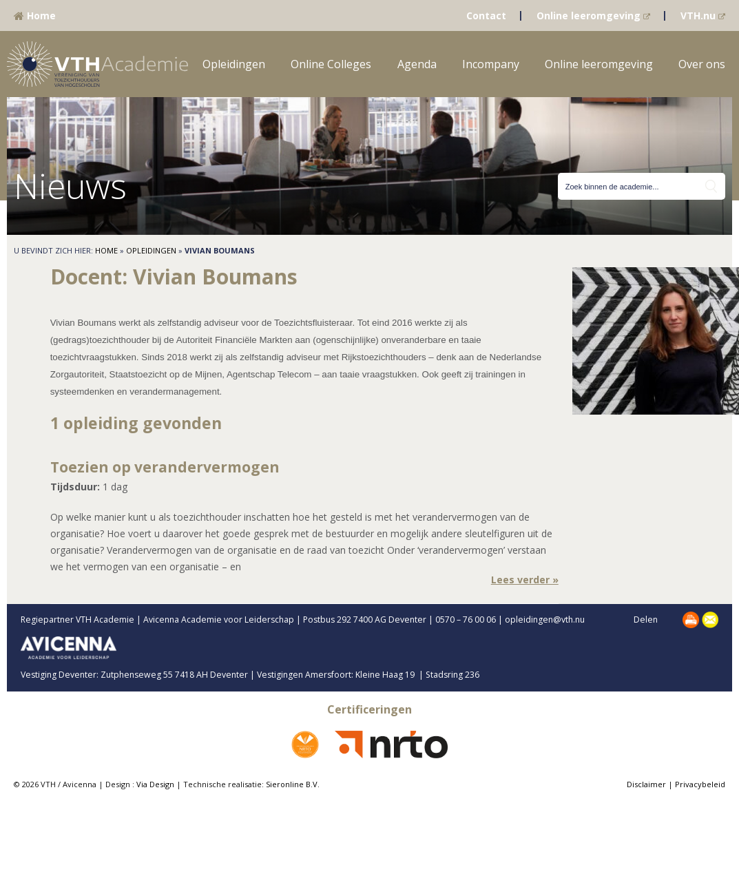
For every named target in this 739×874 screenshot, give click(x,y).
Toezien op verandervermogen (165, 467)
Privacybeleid (700, 784)
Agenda (417, 64)
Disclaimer (646, 784)
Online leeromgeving (593, 15)
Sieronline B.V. (293, 784)
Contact (486, 15)
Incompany (490, 64)
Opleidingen (233, 64)
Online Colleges (331, 64)
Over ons (701, 64)
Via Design (155, 784)
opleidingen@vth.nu (556, 619)
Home (35, 15)
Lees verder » (525, 579)
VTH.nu (702, 15)
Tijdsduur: (75, 486)
